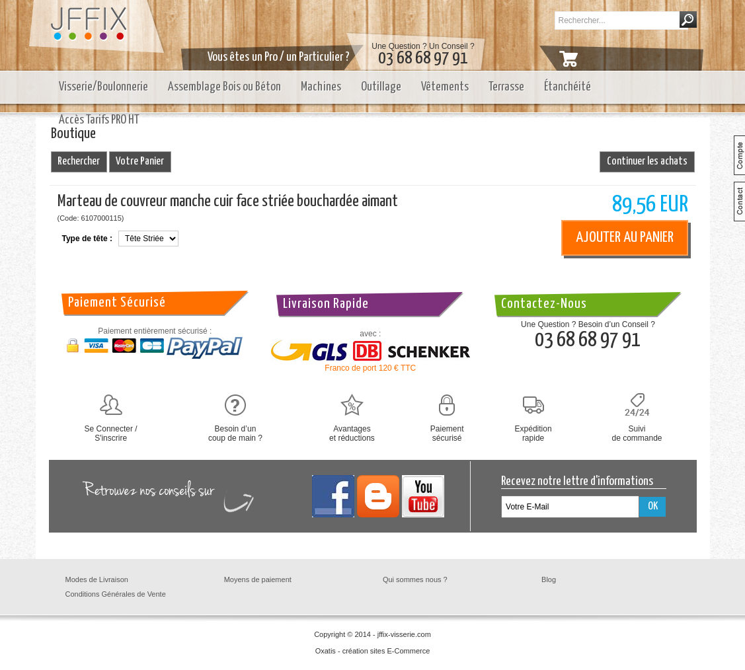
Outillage (381, 87)
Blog (548, 579)
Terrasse (506, 87)
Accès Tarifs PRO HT (99, 120)
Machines (321, 87)
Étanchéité (567, 87)
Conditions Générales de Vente (115, 594)
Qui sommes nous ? (415, 579)
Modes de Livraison (96, 579)
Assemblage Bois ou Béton (224, 87)
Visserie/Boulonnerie (103, 87)
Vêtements (445, 87)
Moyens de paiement (258, 579)
